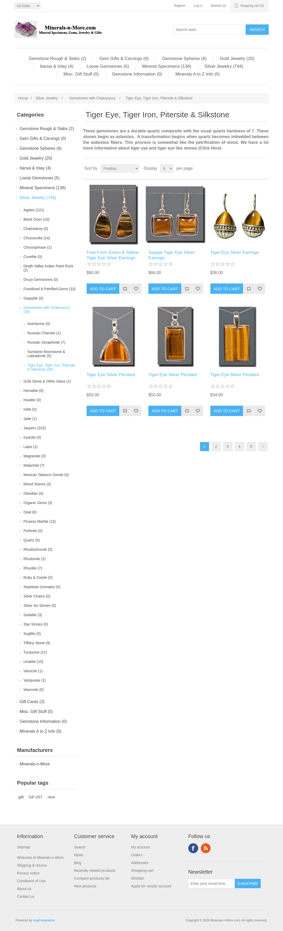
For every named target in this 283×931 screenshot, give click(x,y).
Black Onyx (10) (37, 219)
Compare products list (91, 878)
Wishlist (137, 878)
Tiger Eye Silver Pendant (111, 374)
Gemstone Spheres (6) (184, 58)
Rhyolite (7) (33, 568)
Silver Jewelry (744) (223, 66)
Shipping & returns (32, 865)
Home (23, 98)
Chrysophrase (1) (38, 247)
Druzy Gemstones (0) (41, 279)
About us (24, 889)
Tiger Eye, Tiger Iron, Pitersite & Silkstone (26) (51, 367)
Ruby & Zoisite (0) (38, 577)
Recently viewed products (95, 870)
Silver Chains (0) (37, 596)
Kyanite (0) (32, 437)
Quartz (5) (32, 540)
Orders (136, 855)
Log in (198, 6)
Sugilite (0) (32, 633)
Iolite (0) (30, 409)
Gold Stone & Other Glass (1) (47, 381)
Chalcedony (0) (36, 229)
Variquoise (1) (35, 680)
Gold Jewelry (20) (237, 58)
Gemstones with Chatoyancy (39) (47, 309)
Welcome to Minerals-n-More (40, 857)
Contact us (25, 896)
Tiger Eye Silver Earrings (234, 252)
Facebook (193, 848)
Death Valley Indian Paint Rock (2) (48, 268)
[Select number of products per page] (166, 168)
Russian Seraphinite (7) (46, 342)
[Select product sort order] (120, 168)
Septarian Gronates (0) (42, 587)
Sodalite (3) (33, 615)
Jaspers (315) (35, 428)
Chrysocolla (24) (37, 238)
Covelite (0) (33, 257)
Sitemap (23, 847)
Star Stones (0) (36, 624)
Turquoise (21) (35, 652)
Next (262, 446)
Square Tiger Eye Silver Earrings (171, 255)
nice (51, 797)
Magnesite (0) (35, 456)
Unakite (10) (33, 662)
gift (21, 797)
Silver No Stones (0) (40, 605)
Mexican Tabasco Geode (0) (46, 475)
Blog (77, 863)
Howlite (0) (32, 400)
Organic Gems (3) (38, 503)
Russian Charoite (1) (44, 333)
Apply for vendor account (151, 886)
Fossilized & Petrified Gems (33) (50, 289)
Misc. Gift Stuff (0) (81, 74)
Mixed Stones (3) (37, 484)
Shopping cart (142, 870)
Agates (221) (34, 210)
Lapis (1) (31, 447)
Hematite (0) (34, 391)
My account (140, 847)
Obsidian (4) (33, 493)
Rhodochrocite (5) (38, 549)
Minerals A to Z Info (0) (197, 74)
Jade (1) (30, 419)
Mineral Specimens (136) (166, 66)
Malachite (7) (34, 465)
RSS (206, 848)
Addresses (139, 863)
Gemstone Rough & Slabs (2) (57, 58)
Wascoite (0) (34, 690)
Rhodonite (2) (35, 559)
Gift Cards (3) (32, 701)
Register (180, 6)
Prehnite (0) (33, 531)
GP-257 (36, 797)
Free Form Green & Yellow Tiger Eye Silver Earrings (113, 255)
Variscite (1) (33, 671)
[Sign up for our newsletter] (211, 883)
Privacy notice (28, 873)
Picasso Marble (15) (40, 521)
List (264, 168)
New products (85, 886)
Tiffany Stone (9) (37, 643)
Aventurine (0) (38, 324)
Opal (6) (30, 512)
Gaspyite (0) (33, 298)
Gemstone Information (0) (137, 74)
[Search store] (209, 29)
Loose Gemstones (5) (108, 66)
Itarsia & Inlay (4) (56, 66)
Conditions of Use (31, 881)
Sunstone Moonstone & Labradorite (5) (46, 354)
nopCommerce (44, 920)
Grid (255, 168)
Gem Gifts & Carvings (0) (124, 58)
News (78, 855)
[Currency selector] (27, 6)
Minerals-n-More (35, 764)
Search (80, 847)
